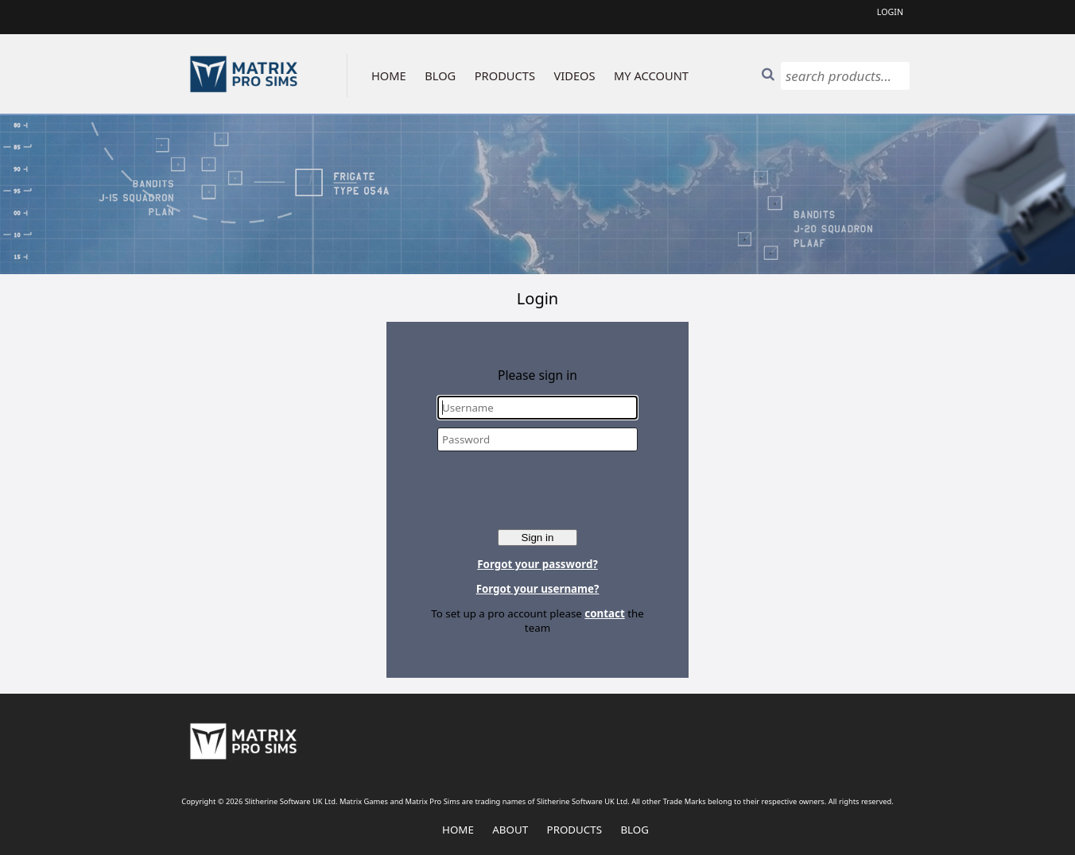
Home (458, 829)
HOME (388, 75)
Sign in (538, 538)
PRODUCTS (505, 75)
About (510, 829)
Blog (634, 829)
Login (890, 11)
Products (574, 829)
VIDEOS (575, 75)
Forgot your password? (537, 564)
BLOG (440, 75)
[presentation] (539, 490)
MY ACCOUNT (651, 75)
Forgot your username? (538, 589)
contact (604, 613)
